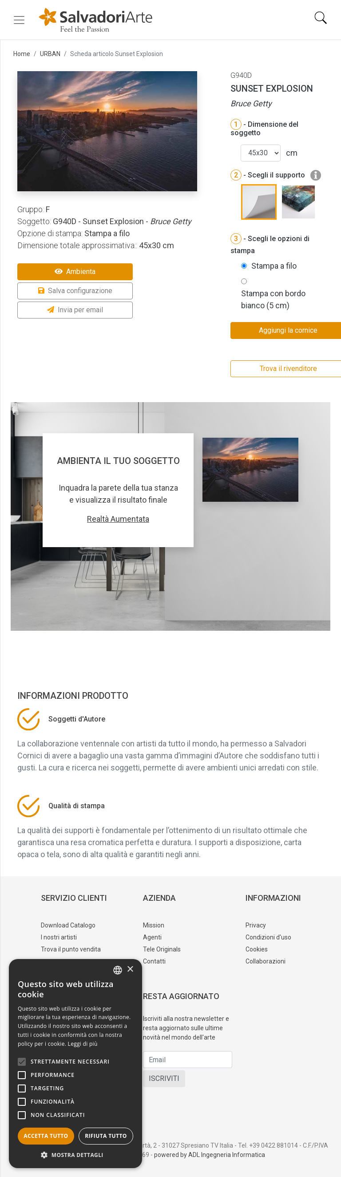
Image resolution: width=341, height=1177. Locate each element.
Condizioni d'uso (268, 937)
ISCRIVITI (164, 1078)
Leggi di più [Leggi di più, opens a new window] (83, 1044)
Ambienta (75, 271)
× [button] (130, 969)
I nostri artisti (59, 937)
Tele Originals (162, 949)
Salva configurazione (75, 290)
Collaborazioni (265, 961)
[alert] (75, 1063)
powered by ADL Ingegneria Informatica (209, 1154)
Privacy (256, 925)
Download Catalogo (68, 925)
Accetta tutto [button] (46, 1136)
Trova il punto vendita (71, 949)
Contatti (154, 961)
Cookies (257, 949)
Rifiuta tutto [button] (106, 1136)
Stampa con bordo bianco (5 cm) (273, 299)
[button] (75, 1154)
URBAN (50, 53)
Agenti (152, 937)
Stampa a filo (274, 265)
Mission (153, 925)
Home (21, 53)
